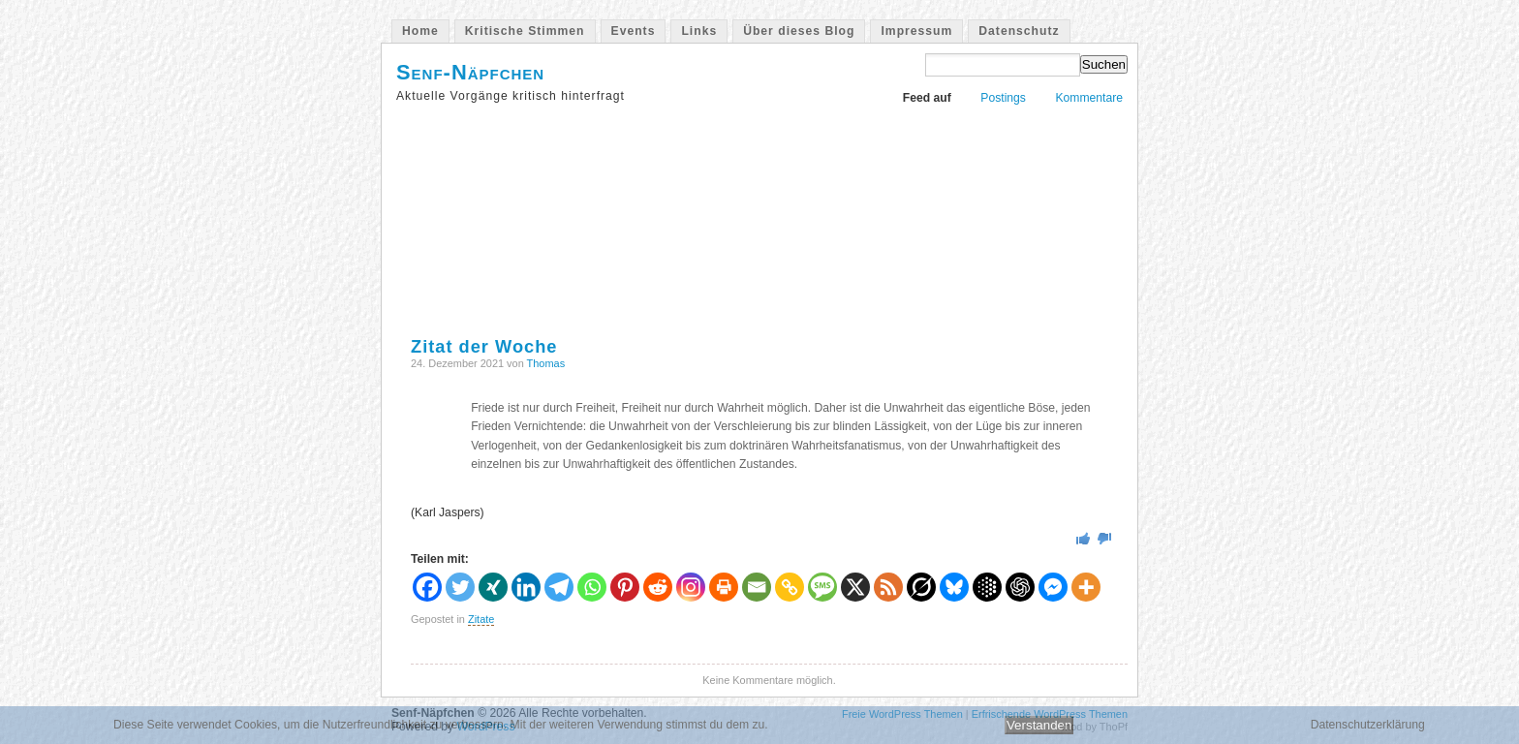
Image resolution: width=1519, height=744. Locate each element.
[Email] (756, 587)
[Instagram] (690, 587)
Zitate (481, 619)
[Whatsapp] (591, 587)
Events (633, 31)
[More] (1085, 587)
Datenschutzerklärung (1368, 724)
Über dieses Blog (798, 31)
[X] (855, 587)
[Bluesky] (954, 587)
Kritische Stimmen (525, 31)
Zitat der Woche (484, 346)
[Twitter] (460, 587)
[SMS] (822, 587)
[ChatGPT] (1020, 587)
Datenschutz (1018, 31)
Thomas (546, 363)
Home (420, 31)
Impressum (916, 31)
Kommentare (1089, 98)
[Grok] (921, 587)
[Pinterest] (624, 587)
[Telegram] (559, 587)
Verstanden (1039, 725)
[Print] (723, 587)
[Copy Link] (789, 587)
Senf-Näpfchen (470, 72)
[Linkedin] (526, 587)
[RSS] (888, 587)
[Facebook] (427, 587)
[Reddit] (657, 587)
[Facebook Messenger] (1053, 587)
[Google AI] (987, 587)
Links (699, 31)
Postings (1003, 98)
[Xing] (493, 587)
